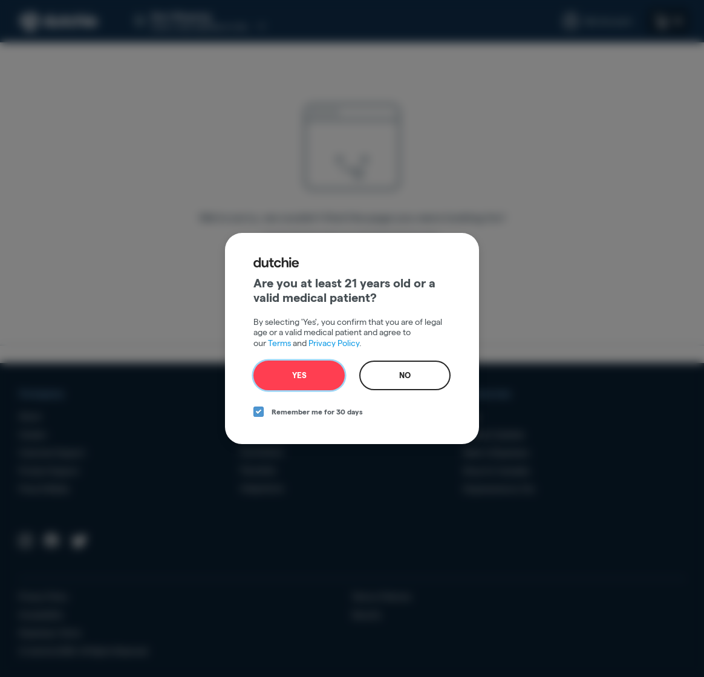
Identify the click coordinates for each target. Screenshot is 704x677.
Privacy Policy (333, 343)
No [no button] (405, 375)
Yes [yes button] (299, 375)
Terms (279, 343)
